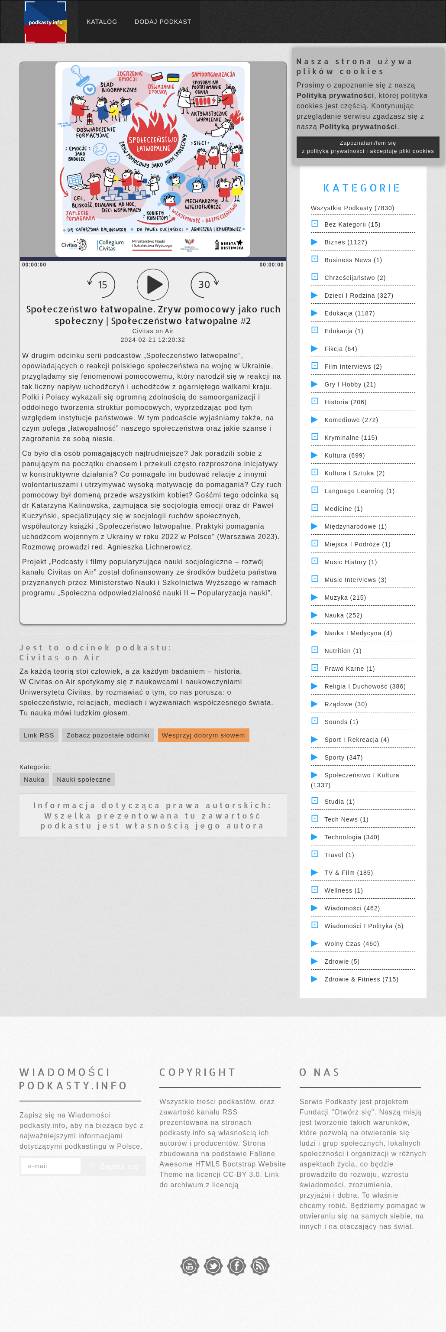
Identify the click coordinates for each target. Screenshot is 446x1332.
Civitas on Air (60, 657)
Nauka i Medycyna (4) (358, 633)
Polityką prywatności (335, 95)
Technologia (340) (352, 837)
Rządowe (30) (345, 704)
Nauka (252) (343, 615)
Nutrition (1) (343, 650)
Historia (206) (345, 402)
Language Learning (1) (359, 490)
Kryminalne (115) (351, 437)
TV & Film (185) (348, 872)
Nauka (34, 779)
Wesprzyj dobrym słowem (204, 735)
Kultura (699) (344, 455)
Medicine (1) (343, 508)
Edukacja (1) (344, 331)
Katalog (102, 21)
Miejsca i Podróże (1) (357, 544)
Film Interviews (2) (353, 366)
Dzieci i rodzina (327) (359, 295)
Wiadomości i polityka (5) (364, 926)
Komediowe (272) (351, 419)
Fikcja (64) (340, 348)
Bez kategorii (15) (352, 224)
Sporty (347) (343, 757)
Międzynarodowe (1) (355, 526)
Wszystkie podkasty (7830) (353, 208)
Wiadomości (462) (352, 908)
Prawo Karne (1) (349, 668)
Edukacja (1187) (349, 313)
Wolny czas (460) (351, 943)
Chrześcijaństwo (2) (355, 277)
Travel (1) (339, 854)
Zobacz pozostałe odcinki (107, 735)
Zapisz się (113, 1166)
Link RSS (39, 735)
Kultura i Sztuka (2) (354, 473)
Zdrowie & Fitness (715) (361, 979)
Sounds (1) (341, 721)
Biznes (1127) (345, 242)
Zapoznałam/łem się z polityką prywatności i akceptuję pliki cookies (368, 147)
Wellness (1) (343, 890)
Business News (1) (353, 260)
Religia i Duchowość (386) (365, 686)
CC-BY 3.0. (242, 1174)
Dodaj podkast (163, 21)
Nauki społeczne (84, 779)
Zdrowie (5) (342, 961)
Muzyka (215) (345, 597)
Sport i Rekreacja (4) (356, 739)
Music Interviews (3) (355, 579)
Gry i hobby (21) (350, 384)
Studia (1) (339, 801)
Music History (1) (350, 562)
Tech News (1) (346, 819)
